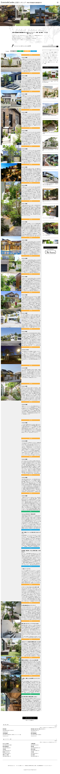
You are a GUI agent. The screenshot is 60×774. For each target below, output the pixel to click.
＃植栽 (48, 62)
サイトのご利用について (20, 765)
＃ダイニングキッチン (52, 53)
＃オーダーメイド (45, 52)
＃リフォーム (54, 59)
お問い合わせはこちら (30, 717)
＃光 (50, 55)
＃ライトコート (52, 62)
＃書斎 (45, 63)
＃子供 (46, 62)
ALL (13, 51)
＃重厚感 (53, 55)
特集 (20, 51)
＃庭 (56, 55)
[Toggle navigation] (57, 2)
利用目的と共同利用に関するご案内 (30, 765)
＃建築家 (55, 52)
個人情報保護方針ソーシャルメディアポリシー (44, 765)
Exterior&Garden (21, 2)
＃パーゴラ (54, 60)
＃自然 (47, 53)
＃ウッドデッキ (46, 55)
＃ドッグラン (49, 59)
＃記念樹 (50, 60)
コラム (33, 51)
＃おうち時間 (51, 52)
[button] (30, 725)
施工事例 (27, 51)
